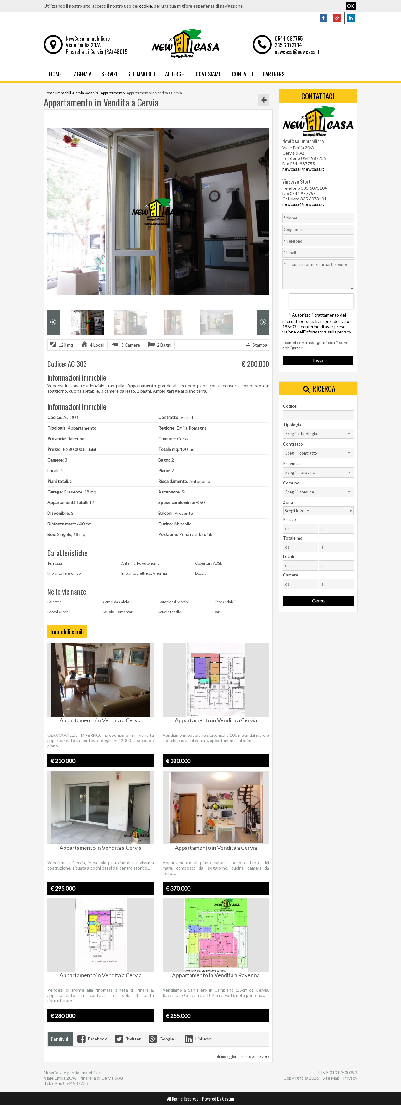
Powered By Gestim (218, 1098)
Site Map (331, 1078)
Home (55, 74)
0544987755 (75, 1083)
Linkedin (197, 1038)
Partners (273, 74)
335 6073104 (288, 45)
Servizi (109, 74)
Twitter (127, 1038)
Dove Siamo (209, 74)
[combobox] (318, 434)
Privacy (350, 1078)
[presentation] (321, 301)
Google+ (162, 1038)
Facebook (91, 1038)
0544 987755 (289, 38)
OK (350, 5)
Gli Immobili (141, 74)
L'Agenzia (81, 74)
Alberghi (175, 74)
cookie (145, 5)
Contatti (242, 74)
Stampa (255, 345)
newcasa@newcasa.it (297, 51)
